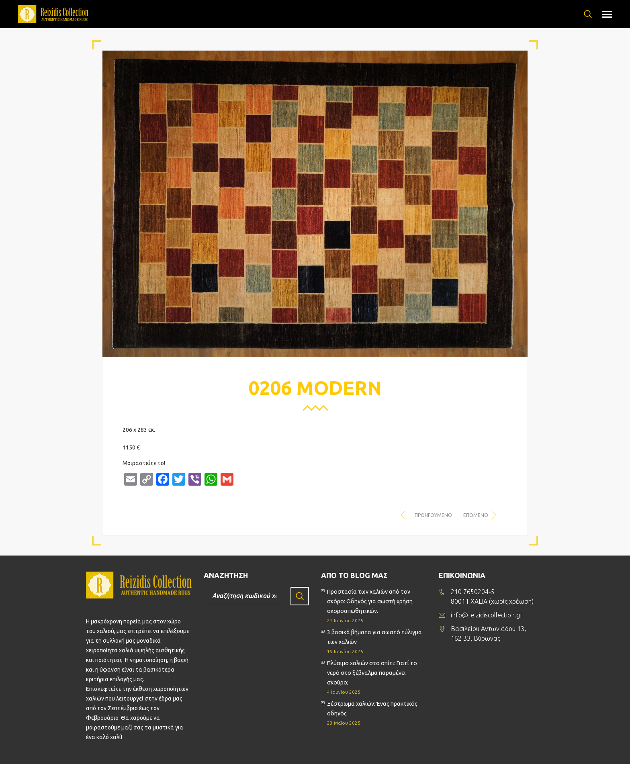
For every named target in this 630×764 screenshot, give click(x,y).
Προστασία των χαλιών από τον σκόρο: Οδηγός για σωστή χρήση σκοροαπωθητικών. (370, 601)
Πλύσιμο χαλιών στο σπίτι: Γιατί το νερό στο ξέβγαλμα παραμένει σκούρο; (372, 673)
